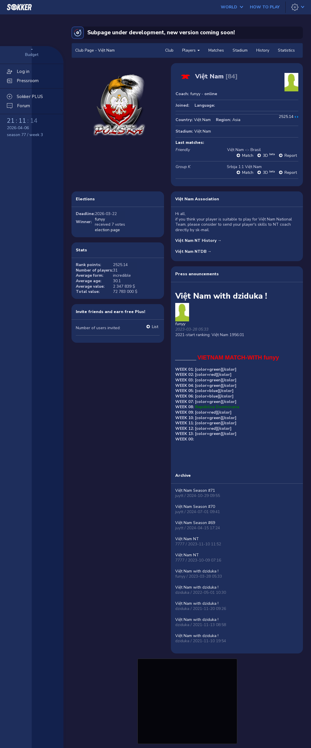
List (155, 326)
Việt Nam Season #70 (195, 506)
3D (269, 155)
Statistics (286, 50)
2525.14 (286, 116)
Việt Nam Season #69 (195, 522)
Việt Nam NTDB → (193, 251)
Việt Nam (202, 120)
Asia (236, 120)
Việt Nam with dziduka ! (196, 571)
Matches (216, 50)
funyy (195, 94)
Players (191, 50)
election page (107, 230)
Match (247, 155)
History (262, 50)
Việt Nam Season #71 (195, 490)
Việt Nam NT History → (198, 240)
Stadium (240, 50)
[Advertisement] (187, 700)
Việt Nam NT (187, 539)
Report (290, 155)
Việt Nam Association (197, 199)
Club (169, 50)
